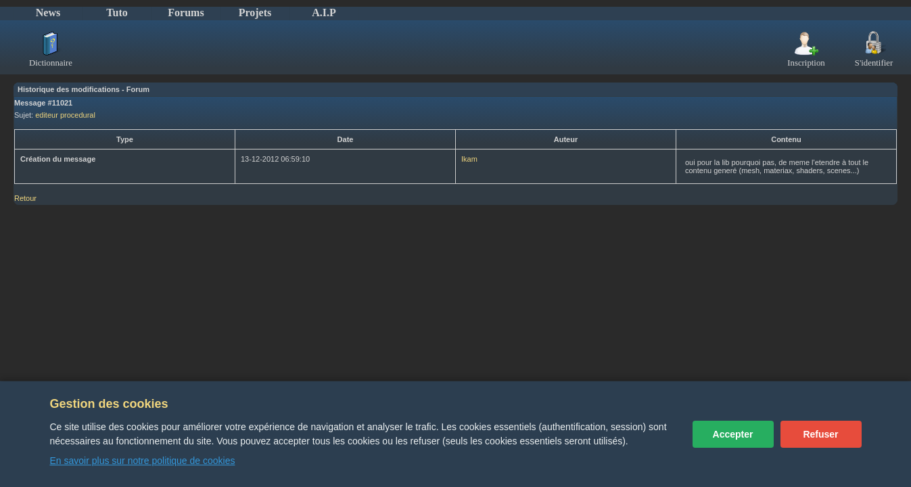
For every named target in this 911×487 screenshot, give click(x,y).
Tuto (116, 12)
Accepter (733, 434)
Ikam (469, 159)
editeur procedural (65, 115)
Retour (25, 198)
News (48, 12)
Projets (255, 12)
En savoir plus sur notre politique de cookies (142, 460)
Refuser (820, 434)
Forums (186, 12)
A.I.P (324, 12)
